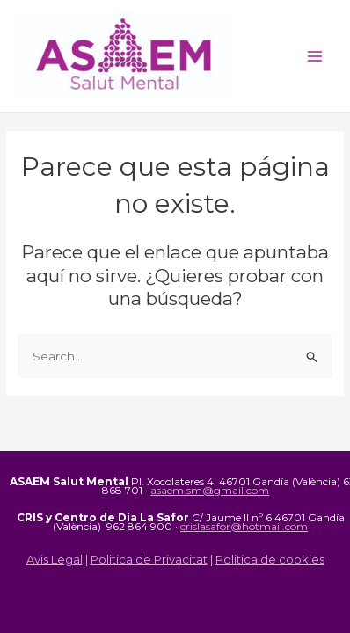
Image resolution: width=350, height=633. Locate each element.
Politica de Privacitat (149, 559)
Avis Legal (54, 559)
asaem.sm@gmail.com (209, 490)
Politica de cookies (269, 559)
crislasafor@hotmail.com (244, 526)
